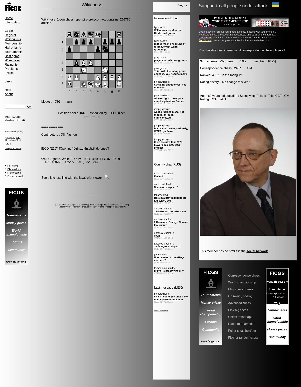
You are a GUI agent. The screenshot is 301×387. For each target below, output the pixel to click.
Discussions (14, 169)
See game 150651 (13, 148)
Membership (13, 43)
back (69, 102)
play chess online (12, 120)
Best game (12, 56)
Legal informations (112, 205)
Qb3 (57, 101)
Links (8, 81)
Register (10, 35)
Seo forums (99, 207)
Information (12, 22)
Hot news (12, 165)
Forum (9, 73)
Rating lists (73, 205)
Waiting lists (13, 39)
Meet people (110, 207)
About (9, 94)
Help (8, 89)
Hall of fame (13, 47)
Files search (14, 172)
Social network (15, 176)
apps (19, 117)
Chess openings (96, 205)
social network (257, 251)
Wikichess (48, 19)
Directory (121, 207)
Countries (83, 205)
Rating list (11, 64)
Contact (125, 205)
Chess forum (61, 205)
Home (9, 18)
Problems (11, 68)
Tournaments (14, 52)
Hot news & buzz (208, 34)
